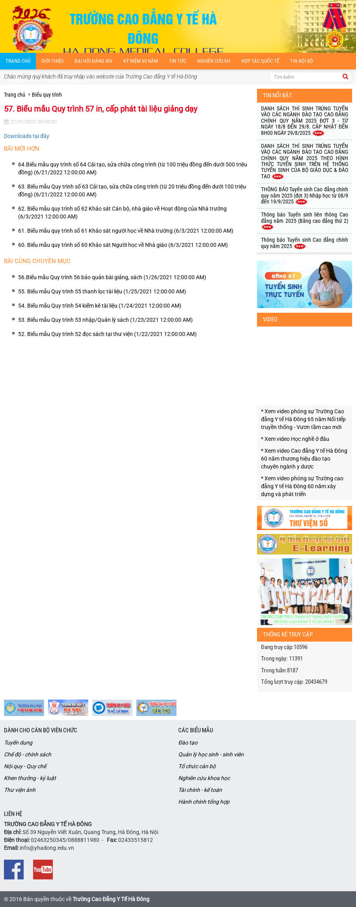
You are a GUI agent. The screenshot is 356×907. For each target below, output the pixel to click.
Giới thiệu (52, 61)
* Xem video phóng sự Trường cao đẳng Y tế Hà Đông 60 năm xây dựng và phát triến (302, 486)
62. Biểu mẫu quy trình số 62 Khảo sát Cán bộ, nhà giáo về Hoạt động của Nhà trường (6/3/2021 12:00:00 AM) (122, 212)
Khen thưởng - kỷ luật (30, 778)
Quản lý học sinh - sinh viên (211, 754)
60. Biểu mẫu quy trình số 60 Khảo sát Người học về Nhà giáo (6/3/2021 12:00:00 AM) (123, 245)
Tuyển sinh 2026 (67, 81)
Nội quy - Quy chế (25, 766)
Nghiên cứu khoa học (204, 778)
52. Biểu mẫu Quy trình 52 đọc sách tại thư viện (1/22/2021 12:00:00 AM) (107, 334)
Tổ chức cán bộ (197, 766)
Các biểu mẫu (195, 730)
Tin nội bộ (301, 61)
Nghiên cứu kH (213, 61)
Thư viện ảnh (19, 790)
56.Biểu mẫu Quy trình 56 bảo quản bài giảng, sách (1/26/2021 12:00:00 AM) (112, 277)
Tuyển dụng (18, 742)
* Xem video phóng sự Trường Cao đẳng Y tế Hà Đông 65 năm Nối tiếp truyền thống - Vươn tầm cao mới (303, 419)
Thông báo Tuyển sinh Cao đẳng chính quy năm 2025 (304, 243)
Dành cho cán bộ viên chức (40, 730)
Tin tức (177, 61)
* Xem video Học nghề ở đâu (295, 439)
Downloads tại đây (26, 136)
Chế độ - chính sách (27, 754)
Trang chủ (18, 61)
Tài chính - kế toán (200, 790)
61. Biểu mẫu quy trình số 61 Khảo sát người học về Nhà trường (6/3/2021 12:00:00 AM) (125, 231)
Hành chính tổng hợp (203, 802)
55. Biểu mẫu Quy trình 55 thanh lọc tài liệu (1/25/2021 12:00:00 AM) (102, 291)
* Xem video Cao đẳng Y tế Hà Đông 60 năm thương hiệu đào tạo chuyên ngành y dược (304, 459)
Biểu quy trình (47, 94)
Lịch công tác (22, 81)
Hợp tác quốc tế (260, 61)
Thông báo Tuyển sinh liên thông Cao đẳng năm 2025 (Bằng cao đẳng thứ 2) (304, 220)
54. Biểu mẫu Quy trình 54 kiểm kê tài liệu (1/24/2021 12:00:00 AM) (99, 305)
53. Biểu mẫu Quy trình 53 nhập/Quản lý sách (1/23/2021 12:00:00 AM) (105, 320)
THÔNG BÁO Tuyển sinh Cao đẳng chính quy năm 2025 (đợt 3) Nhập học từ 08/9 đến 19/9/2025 (304, 195)
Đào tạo (188, 742)
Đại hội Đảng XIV (93, 61)
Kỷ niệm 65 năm (140, 61)
